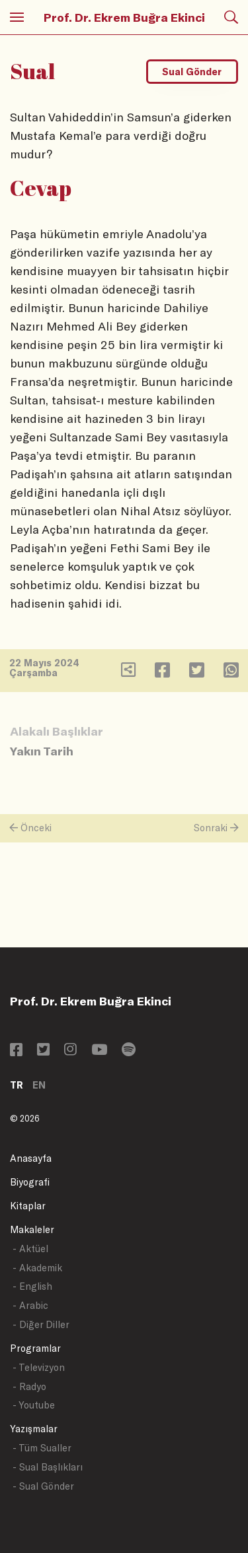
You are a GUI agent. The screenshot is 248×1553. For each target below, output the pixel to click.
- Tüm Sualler (42, 1447)
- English (32, 1286)
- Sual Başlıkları (48, 1467)
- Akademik (37, 1267)
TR (16, 1085)
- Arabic (30, 1305)
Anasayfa (31, 1158)
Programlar (35, 1348)
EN (39, 1085)
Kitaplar (28, 1205)
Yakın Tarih (41, 751)
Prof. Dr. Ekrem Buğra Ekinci (124, 17)
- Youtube (34, 1404)
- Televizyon (39, 1367)
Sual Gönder (192, 71)
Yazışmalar (34, 1428)
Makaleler (32, 1229)
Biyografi (30, 1182)
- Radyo (29, 1386)
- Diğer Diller (41, 1324)
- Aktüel (30, 1248)
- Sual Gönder (43, 1486)
